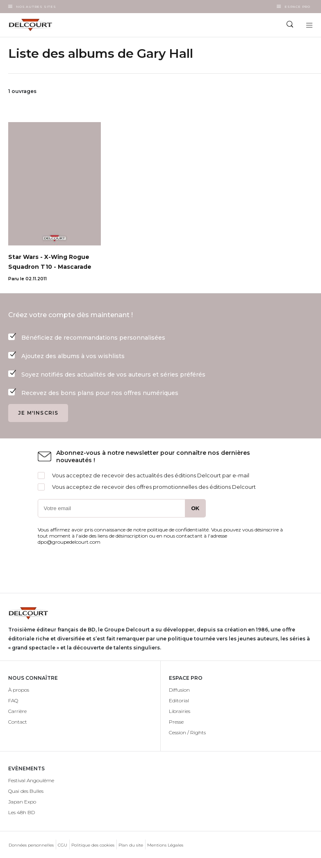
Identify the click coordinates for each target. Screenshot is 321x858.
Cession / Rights (187, 732)
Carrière (17, 711)
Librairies (179, 711)
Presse (176, 722)
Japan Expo (22, 802)
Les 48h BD (21, 812)
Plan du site (130, 845)
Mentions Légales (165, 845)
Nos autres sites (36, 7)
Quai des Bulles (25, 791)
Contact (17, 722)
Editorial (179, 700)
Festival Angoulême (31, 780)
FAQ (13, 700)
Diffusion (179, 690)
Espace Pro (297, 7)
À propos (18, 690)
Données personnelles (31, 845)
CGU (62, 845)
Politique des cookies (92, 845)
